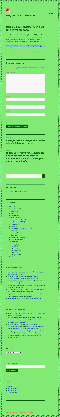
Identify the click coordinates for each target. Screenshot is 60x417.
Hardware (14, 217)
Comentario (10, 72)
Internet (30, 52)
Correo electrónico (13, 104)
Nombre (9, 96)
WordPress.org (12, 392)
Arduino (13, 211)
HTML (14, 248)
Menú (51, 13)
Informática (25, 52)
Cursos (13, 213)
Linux (12, 230)
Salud (11, 257)
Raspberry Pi (36, 52)
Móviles (11, 241)
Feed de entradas (13, 388)
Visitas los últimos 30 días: (16, 191)
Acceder (10, 386)
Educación (14, 215)
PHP (13, 252)
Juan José (10, 52)
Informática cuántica (17, 220)
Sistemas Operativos (17, 239)
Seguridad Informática (18, 237)
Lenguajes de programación (19, 228)
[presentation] (16, 121)
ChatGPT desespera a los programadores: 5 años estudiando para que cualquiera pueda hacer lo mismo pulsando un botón (25, 335)
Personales (12, 244)
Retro (12, 235)
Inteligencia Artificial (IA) (19, 222)
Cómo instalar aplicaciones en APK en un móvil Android (25, 298)
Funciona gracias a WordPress (26, 412)
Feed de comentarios (14, 390)
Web (7, 111)
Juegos (13, 226)
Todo (40, 52)
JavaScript (15, 250)
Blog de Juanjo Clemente (20, 15)
